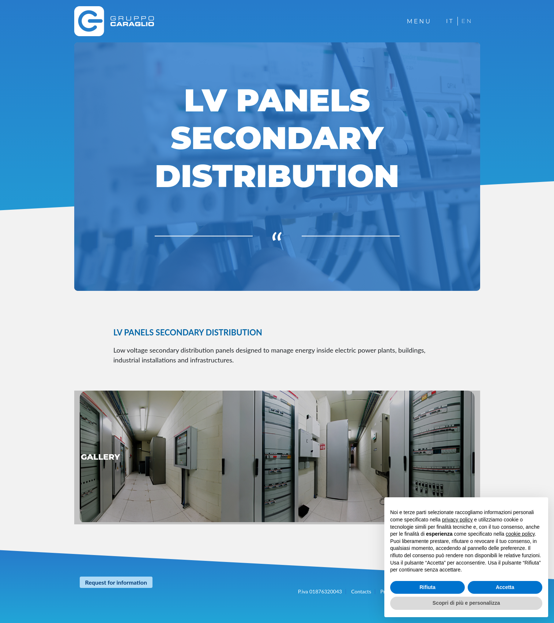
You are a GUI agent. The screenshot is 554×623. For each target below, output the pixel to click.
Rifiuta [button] (427, 587)
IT (449, 21)
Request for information (116, 582)
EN (467, 21)
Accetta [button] (505, 587)
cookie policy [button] (520, 534)
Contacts (361, 591)
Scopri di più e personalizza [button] (466, 603)
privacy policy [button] (457, 520)
